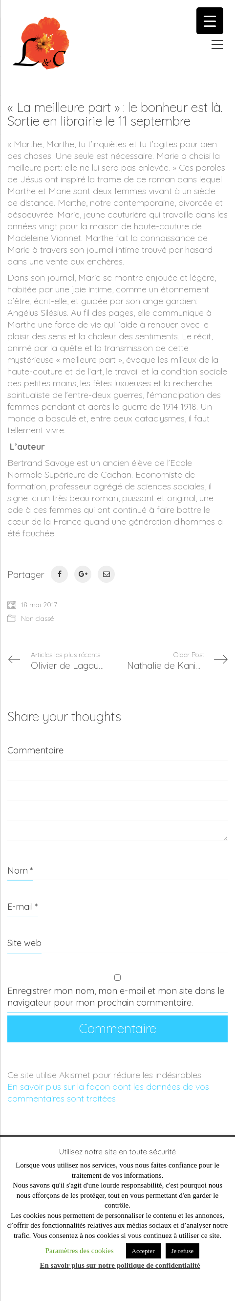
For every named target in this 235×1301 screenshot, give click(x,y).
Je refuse (182, 1251)
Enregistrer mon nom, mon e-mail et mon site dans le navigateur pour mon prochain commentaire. (115, 996)
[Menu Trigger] (209, 20)
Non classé (37, 618)
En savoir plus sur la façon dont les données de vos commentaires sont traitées (108, 1092)
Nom (20, 870)
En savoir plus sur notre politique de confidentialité (120, 1265)
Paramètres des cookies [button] (79, 1251)
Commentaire (35, 750)
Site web (24, 942)
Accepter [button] (143, 1251)
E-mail (22, 906)
